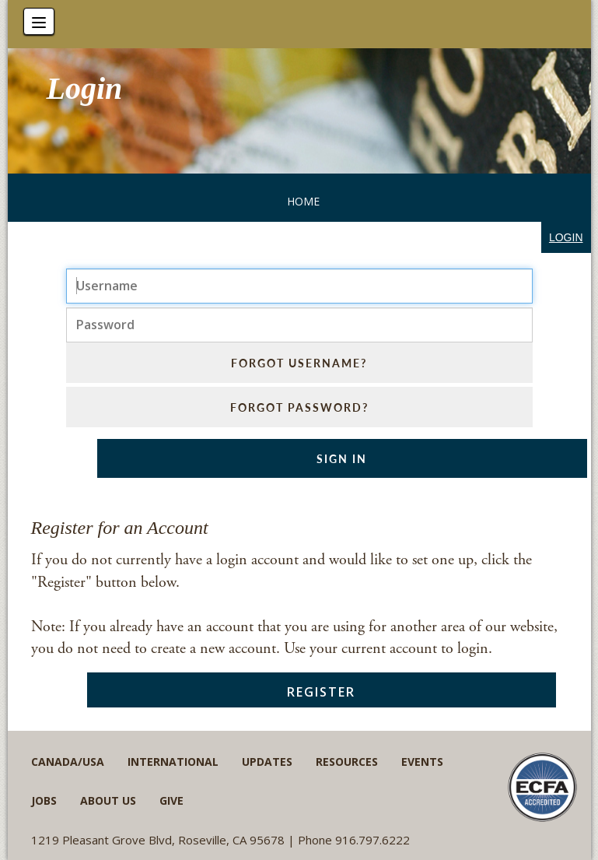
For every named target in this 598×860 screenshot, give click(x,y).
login (566, 237)
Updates (267, 761)
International (173, 761)
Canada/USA (67, 761)
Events (422, 761)
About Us (108, 800)
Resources (347, 761)
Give (171, 800)
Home (303, 201)
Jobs (44, 800)
